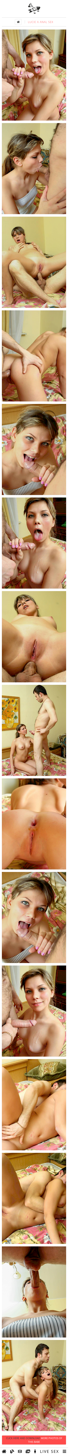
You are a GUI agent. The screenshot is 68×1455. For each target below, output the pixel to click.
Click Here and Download (34, 1440)
